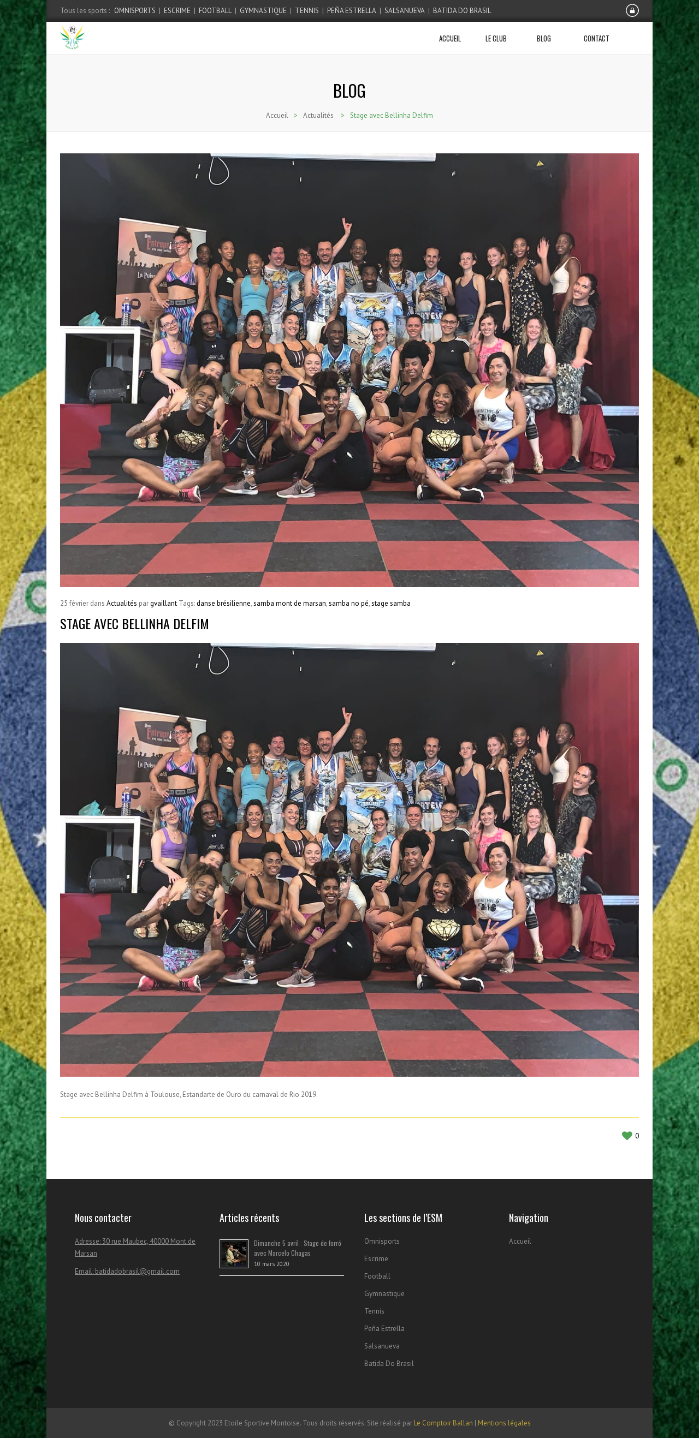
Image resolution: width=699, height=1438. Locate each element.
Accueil (450, 33)
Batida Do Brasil (462, 10)
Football (215, 10)
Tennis (307, 10)
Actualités (318, 115)
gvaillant (163, 603)
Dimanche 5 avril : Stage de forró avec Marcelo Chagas (297, 1247)
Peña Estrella (351, 10)
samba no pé (349, 603)
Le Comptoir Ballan (443, 1423)
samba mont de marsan (289, 603)
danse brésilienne (224, 603)
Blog (548, 33)
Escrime (177, 10)
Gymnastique (263, 10)
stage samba (391, 603)
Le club (500, 33)
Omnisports (135, 10)
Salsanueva (404, 10)
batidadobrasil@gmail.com (137, 1271)
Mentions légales (504, 1423)
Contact (596, 33)
